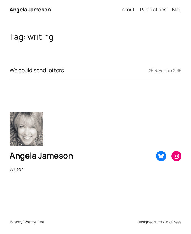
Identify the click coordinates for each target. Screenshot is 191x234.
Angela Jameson (30, 9)
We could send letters (37, 70)
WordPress (172, 221)
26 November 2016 (165, 70)
